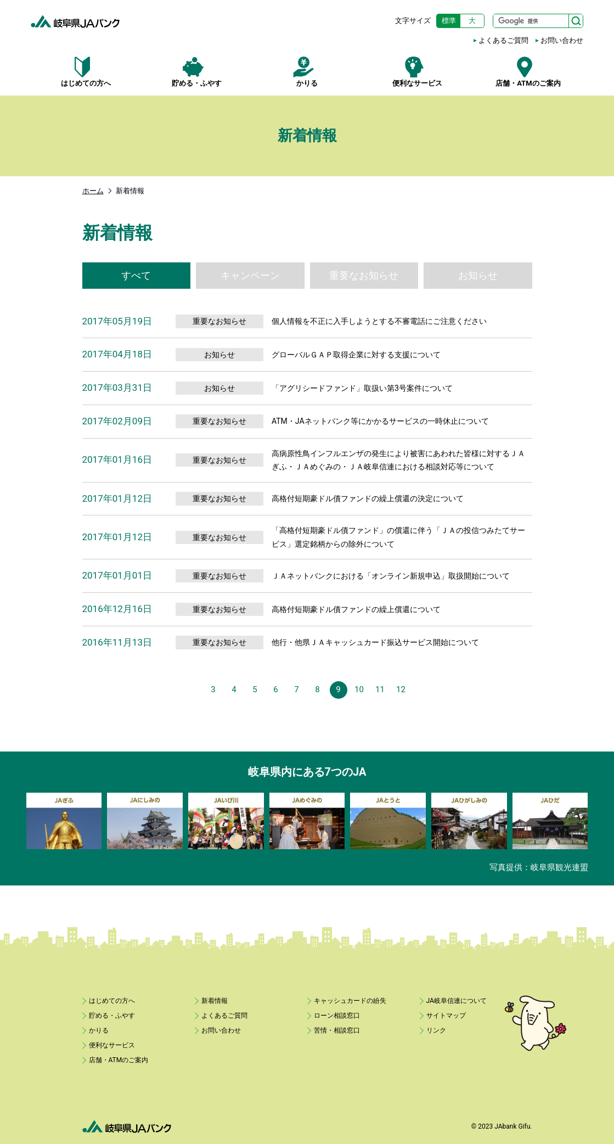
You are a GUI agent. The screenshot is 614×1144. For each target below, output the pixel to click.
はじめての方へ (86, 72)
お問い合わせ (561, 40)
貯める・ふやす (196, 72)
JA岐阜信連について (456, 1001)
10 (359, 689)
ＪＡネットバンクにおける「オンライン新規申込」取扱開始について (391, 575)
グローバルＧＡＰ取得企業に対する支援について (356, 354)
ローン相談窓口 (337, 1015)
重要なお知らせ (363, 275)
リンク (436, 1030)
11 (380, 689)
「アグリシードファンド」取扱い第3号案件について (362, 388)
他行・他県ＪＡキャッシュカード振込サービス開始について (375, 642)
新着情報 (214, 1001)
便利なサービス (417, 72)
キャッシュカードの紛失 (350, 1001)
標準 (449, 20)
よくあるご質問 (503, 40)
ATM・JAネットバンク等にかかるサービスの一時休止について (380, 421)
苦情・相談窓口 (337, 1030)
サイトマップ (446, 1015)
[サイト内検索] (538, 20)
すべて (136, 275)
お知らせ (478, 275)
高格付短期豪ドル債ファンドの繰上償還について (356, 609)
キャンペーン (250, 275)
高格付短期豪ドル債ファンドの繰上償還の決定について (368, 498)
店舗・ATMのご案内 (528, 72)
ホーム (93, 191)
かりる (307, 72)
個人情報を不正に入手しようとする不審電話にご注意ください (379, 321)
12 (400, 689)
